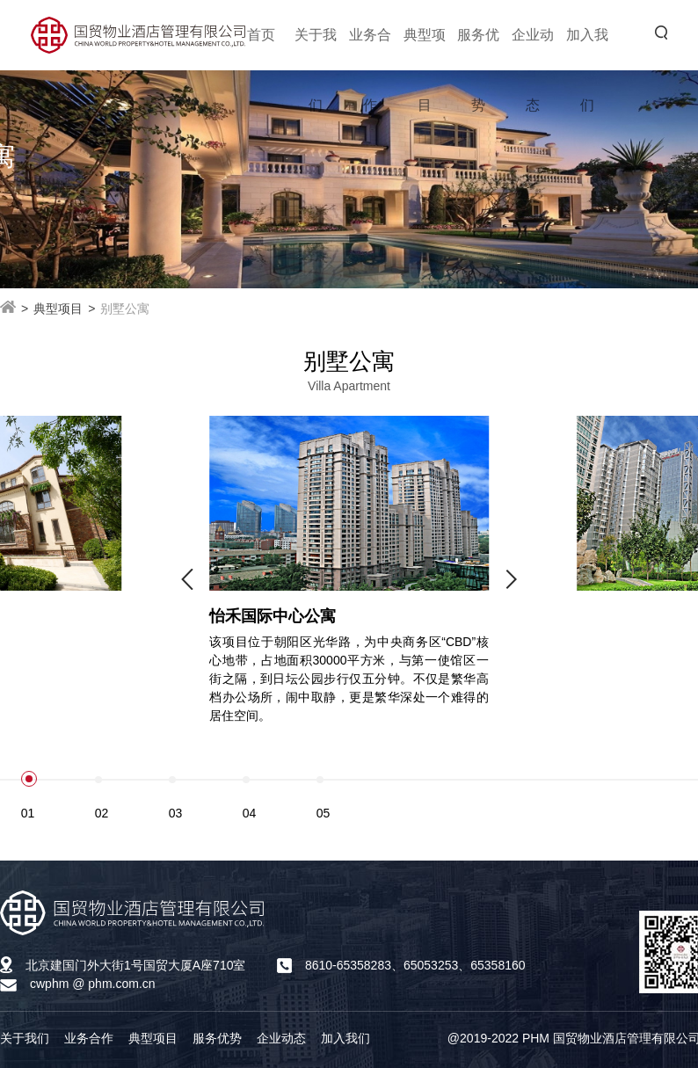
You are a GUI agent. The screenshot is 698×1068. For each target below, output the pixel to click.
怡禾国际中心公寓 (272, 616)
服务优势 (217, 1038)
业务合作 (88, 1038)
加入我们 (345, 1038)
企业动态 (281, 1038)
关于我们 (24, 1038)
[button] (187, 579)
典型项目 (153, 1038)
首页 (261, 34)
